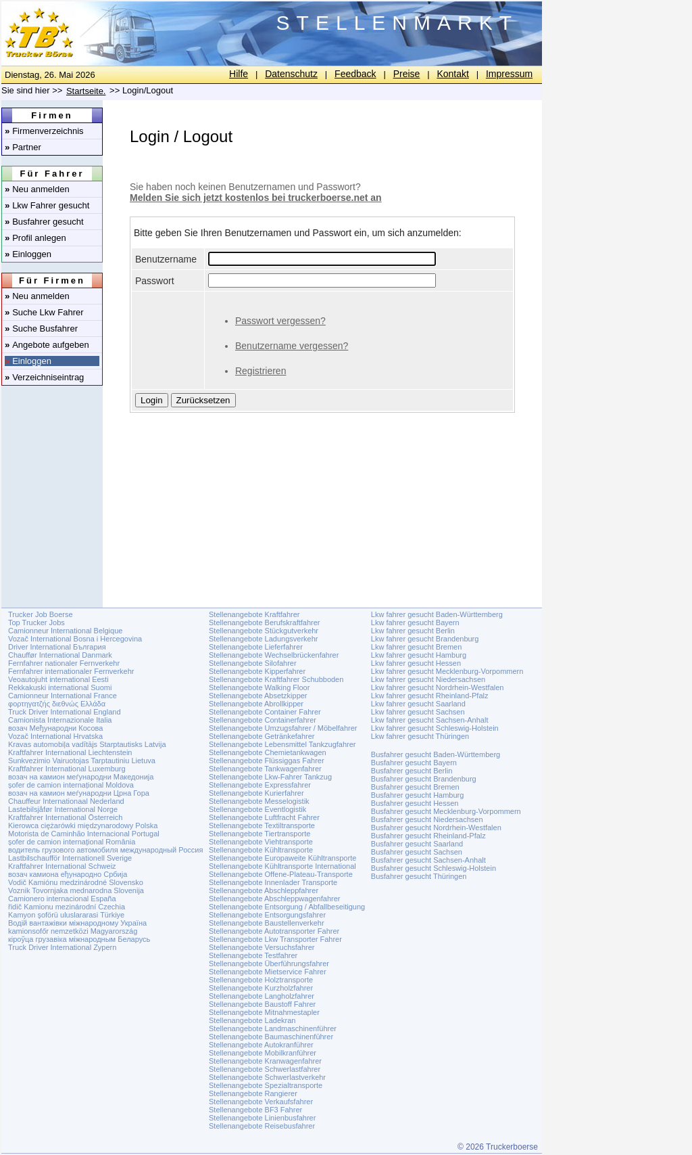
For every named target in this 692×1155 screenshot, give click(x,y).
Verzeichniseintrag (44, 377)
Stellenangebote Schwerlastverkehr (267, 1077)
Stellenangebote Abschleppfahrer (263, 890)
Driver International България (57, 647)
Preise (406, 73)
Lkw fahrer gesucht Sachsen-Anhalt (430, 720)
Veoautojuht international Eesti (58, 679)
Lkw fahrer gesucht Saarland (418, 704)
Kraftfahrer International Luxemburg (67, 769)
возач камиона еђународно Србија (67, 874)
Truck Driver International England (64, 712)
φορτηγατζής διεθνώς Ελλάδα (56, 704)
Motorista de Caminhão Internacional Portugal (83, 834)
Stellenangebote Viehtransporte (261, 842)
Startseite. (86, 91)
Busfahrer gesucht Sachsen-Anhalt (428, 860)
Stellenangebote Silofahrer (253, 663)
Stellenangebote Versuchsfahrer (262, 947)
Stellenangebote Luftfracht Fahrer (264, 817)
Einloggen (28, 254)
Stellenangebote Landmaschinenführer (273, 1028)
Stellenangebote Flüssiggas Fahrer (266, 760)
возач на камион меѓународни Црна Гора (78, 793)
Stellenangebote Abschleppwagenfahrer (274, 898)
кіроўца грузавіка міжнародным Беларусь (79, 939)
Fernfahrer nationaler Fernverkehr (64, 663)
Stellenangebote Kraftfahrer (254, 614)
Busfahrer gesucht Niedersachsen (427, 819)
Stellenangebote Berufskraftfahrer (264, 622)
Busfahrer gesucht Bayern (414, 762)
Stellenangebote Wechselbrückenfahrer (274, 655)
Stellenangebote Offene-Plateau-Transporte (281, 874)
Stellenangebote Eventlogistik (257, 809)
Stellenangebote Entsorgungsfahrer (267, 915)
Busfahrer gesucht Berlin (411, 771)
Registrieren (260, 370)
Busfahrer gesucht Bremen (415, 787)
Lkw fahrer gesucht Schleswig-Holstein (435, 728)
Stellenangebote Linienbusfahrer (262, 1118)
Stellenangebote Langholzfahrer (261, 996)
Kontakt (452, 73)
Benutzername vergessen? (291, 345)
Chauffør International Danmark (60, 655)
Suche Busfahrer (41, 328)
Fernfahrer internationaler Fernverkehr (71, 671)
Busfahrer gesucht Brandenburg (423, 779)
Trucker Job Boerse (40, 614)
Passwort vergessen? (280, 320)
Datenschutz (291, 73)
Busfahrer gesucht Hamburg (417, 795)
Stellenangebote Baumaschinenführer (271, 1037)
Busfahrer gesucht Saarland (417, 844)
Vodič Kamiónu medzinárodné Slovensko (75, 882)
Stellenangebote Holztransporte (261, 980)
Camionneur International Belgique (65, 631)
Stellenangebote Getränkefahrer (262, 736)
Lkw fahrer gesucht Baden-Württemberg (437, 614)
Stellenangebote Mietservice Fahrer (267, 972)
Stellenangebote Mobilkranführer (262, 1053)
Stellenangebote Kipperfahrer (257, 671)
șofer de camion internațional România (71, 842)
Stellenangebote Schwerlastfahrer (264, 1069)
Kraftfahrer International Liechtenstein (70, 752)
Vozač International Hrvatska (55, 736)
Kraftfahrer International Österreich (65, 817)
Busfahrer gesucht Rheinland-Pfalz (428, 836)
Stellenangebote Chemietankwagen (267, 752)
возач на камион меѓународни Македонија (80, 777)
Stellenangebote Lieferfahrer (256, 647)
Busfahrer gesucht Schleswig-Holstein (433, 868)
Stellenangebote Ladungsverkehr (263, 639)
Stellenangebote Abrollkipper (256, 704)
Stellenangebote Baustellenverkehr (266, 923)
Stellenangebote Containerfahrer (262, 720)
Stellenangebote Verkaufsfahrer (261, 1101)
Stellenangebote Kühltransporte (261, 850)
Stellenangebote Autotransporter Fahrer (274, 931)
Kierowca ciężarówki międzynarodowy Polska (82, 825)
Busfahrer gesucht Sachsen (416, 852)
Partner (23, 147)
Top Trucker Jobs (36, 622)
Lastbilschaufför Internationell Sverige (70, 858)
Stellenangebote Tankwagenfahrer (265, 769)
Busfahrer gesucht (44, 222)
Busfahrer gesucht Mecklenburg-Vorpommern (446, 811)
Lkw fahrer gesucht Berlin (413, 631)
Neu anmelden (37, 189)
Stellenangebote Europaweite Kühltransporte (282, 858)
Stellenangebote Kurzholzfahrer (261, 988)
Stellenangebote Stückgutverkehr (263, 631)
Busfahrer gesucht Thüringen (419, 876)
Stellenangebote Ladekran (252, 1020)
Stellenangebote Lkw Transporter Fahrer (275, 939)
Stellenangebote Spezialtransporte (265, 1085)
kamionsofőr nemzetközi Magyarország (72, 931)
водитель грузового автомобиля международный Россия (105, 850)
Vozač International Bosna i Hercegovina (75, 639)
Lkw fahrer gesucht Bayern (415, 622)
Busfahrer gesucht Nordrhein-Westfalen (436, 827)
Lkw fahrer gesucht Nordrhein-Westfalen (437, 687)
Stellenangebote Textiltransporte (262, 825)
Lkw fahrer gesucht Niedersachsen (428, 679)
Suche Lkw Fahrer (44, 312)
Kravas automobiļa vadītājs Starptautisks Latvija (87, 744)
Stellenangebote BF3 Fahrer (255, 1110)
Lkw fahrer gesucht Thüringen (420, 736)
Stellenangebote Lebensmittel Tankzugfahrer (282, 744)
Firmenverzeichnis (44, 131)
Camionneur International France (62, 696)
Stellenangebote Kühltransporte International (282, 866)
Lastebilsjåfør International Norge (63, 809)
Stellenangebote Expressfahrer (260, 785)
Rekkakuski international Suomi (60, 687)
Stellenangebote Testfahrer (253, 955)
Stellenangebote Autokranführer (261, 1045)
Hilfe (238, 73)
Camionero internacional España (62, 898)
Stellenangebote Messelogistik (259, 801)
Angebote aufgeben (47, 345)
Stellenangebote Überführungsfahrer (269, 963)
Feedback (355, 73)
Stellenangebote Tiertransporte (259, 834)
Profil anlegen (35, 238)
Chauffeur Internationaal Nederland (66, 801)
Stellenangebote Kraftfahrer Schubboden (276, 679)
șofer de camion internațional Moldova (71, 785)
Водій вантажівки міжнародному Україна (77, 923)
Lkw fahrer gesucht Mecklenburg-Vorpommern (447, 671)
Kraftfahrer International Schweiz (62, 866)
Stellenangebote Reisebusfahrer (262, 1126)
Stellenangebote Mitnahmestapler (264, 1012)
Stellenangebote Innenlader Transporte (273, 882)
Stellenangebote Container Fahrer (265, 712)
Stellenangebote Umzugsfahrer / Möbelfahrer (283, 728)
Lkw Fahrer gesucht (47, 205)
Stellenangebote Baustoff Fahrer (262, 1004)
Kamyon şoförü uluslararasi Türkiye (66, 915)
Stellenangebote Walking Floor (259, 687)
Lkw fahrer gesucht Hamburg (418, 655)
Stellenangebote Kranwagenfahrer (265, 1061)
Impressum (509, 73)
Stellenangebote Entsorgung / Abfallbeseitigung (287, 907)
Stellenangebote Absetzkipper (258, 696)
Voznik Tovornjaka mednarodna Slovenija (76, 890)
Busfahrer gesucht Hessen (415, 803)
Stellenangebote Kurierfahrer (256, 793)
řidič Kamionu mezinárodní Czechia (66, 907)
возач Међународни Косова (55, 728)
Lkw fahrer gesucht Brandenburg (425, 639)
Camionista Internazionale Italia (60, 720)
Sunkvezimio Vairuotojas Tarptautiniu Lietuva (81, 760)
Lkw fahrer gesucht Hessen (416, 663)
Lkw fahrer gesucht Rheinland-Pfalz (430, 696)
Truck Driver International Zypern (62, 947)
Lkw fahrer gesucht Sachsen (418, 712)
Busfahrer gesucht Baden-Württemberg (435, 754)
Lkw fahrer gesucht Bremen (416, 647)
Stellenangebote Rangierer (253, 1093)
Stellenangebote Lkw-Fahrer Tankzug (270, 777)
